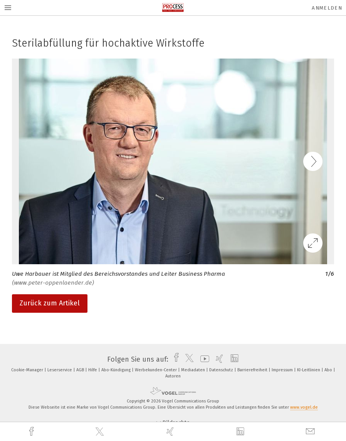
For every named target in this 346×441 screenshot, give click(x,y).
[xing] (171, 431)
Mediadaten (193, 369)
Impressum (283, 369)
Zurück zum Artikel (50, 303)
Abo (328, 369)
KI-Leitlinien (309, 369)
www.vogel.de (304, 407)
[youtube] (203, 359)
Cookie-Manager (27, 369)
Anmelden (327, 8)
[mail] (311, 432)
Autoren (173, 376)
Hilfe (93, 369)
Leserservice (60, 369)
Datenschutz (221, 369)
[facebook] (32, 432)
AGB (80, 369)
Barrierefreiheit (253, 369)
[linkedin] (241, 432)
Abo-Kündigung (116, 369)
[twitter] (100, 431)
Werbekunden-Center (156, 369)
